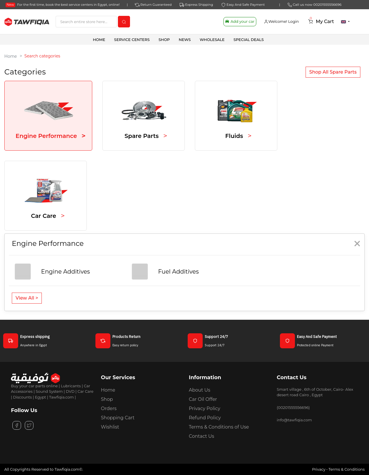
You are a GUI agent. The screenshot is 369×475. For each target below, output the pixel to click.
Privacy (318, 469)
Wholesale (212, 39)
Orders (108, 408)
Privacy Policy (204, 408)
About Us (199, 390)
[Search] (86, 21)
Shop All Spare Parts (333, 72)
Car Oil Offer (203, 399)
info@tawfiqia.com (294, 420)
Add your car (240, 21)
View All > (27, 298)
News (185, 39)
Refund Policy (205, 417)
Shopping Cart (117, 417)
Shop (107, 399)
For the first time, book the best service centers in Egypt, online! (62, 5)
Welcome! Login (281, 21)
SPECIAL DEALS (249, 39)
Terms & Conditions (347, 469)
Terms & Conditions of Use (219, 427)
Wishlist (110, 427)
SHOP (164, 39)
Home (99, 39)
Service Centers (132, 39)
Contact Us (201, 436)
